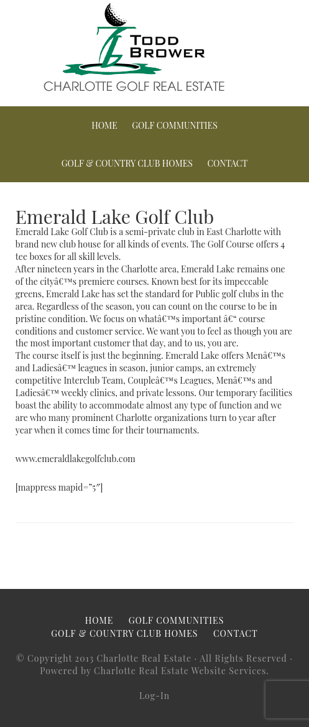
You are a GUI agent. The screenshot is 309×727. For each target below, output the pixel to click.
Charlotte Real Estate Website (160, 671)
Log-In (154, 696)
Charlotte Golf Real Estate (154, 46)
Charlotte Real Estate (143, 658)
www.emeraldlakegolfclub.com (76, 459)
